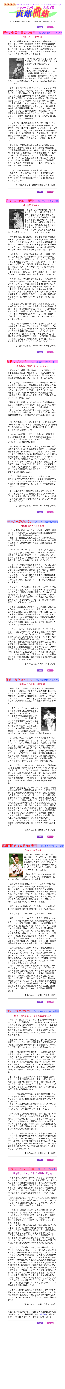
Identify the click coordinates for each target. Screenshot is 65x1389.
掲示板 (43, 1314)
